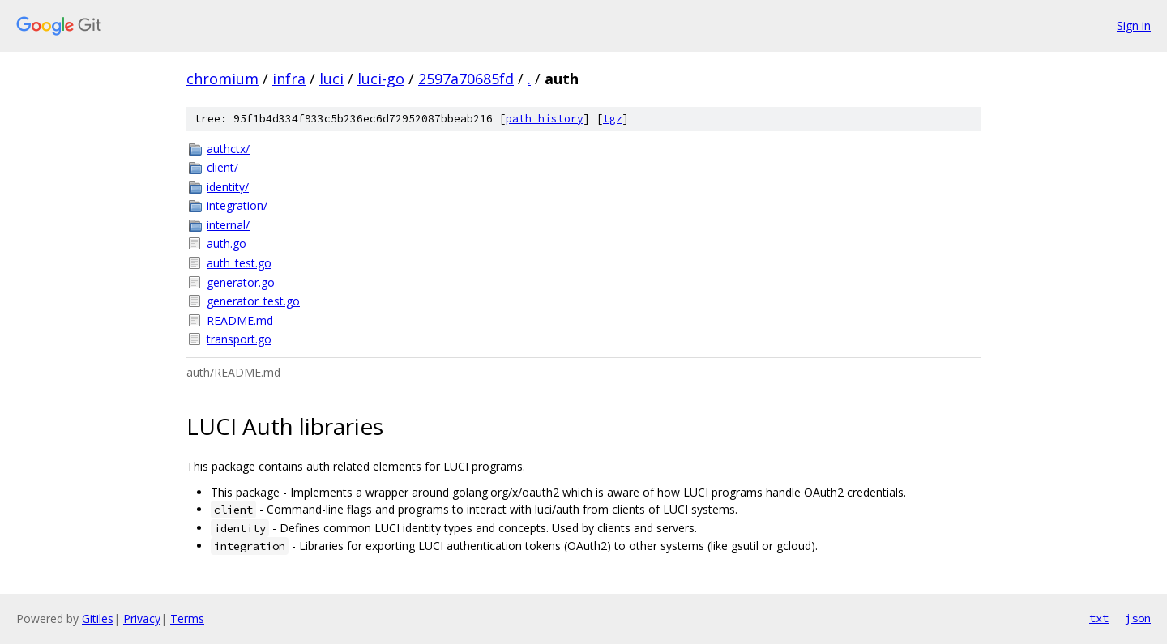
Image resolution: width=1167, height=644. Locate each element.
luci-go (380, 78)
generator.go (241, 282)
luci (331, 78)
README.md (240, 320)
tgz (612, 119)
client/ (222, 167)
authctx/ (228, 148)
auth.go (226, 243)
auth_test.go (239, 263)
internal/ (228, 224)
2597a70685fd (466, 78)
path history (545, 119)
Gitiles (97, 618)
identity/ (228, 186)
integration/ (237, 205)
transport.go (239, 339)
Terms (187, 618)
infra (289, 78)
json (1138, 618)
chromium (222, 78)
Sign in (1134, 25)
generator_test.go (253, 301)
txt (1099, 618)
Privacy (141, 618)
